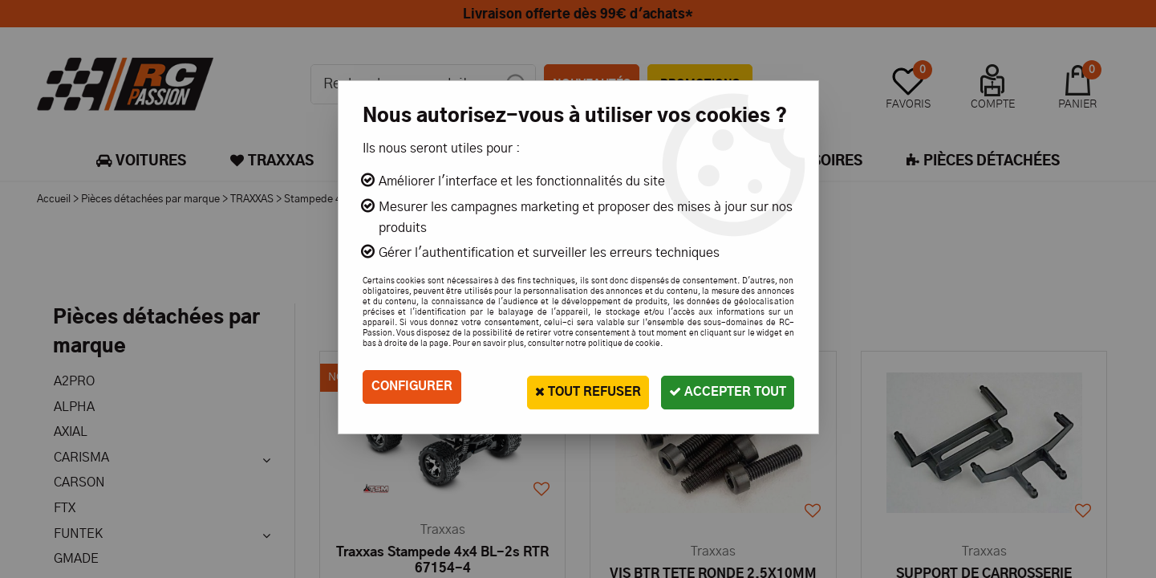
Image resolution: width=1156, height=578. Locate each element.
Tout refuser (565, 386)
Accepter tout (720, 386)
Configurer (413, 387)
